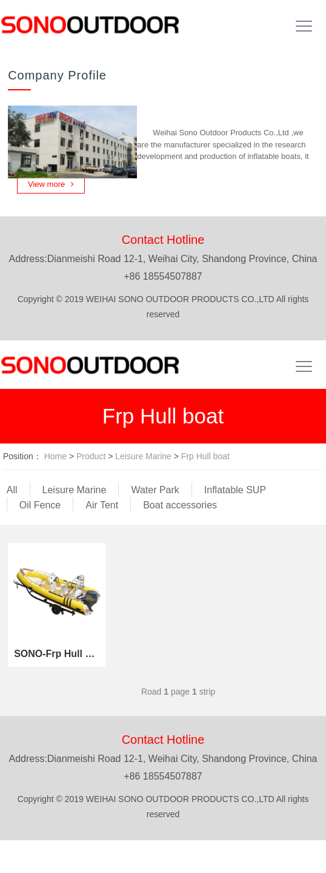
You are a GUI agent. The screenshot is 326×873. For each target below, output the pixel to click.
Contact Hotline (163, 239)
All (12, 490)
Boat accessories (180, 505)
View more (51, 184)
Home (55, 456)
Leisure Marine (143, 456)
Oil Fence (40, 505)
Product (90, 456)
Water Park (155, 490)
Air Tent (101, 505)
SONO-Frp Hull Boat (56, 654)
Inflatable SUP (235, 490)
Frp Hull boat (205, 456)
